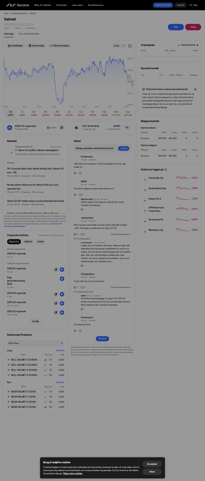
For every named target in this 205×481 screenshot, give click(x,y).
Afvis (152, 471)
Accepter (152, 463)
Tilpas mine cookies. (73, 473)
